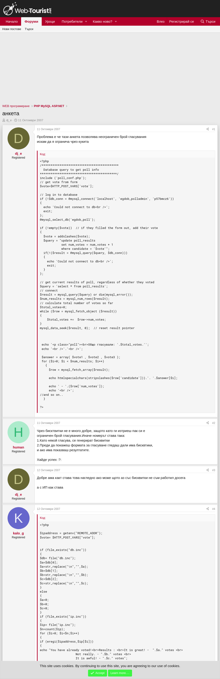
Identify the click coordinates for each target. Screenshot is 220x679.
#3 (213, 470)
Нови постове (11, 29)
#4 (213, 509)
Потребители (72, 21)
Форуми (31, 21)
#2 (213, 423)
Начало (12, 21)
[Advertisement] (110, 67)
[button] (86, 21)
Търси (29, 29)
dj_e (9, 120)
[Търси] (208, 21)
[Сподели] (208, 129)
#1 (213, 129)
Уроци (50, 21)
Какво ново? (102, 21)
